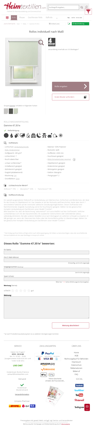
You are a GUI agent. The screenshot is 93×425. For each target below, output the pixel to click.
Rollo (14, 18)
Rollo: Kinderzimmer (12, 150)
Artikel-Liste (55, 24)
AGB (76, 355)
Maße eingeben (61, 86)
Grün (18, 178)
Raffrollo (49, 17)
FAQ (76, 374)
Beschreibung (79, 24)
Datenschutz (76, 365)
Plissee (22, 17)
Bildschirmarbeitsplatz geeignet (59, 159)
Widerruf (76, 371)
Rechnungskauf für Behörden (76, 359)
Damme (12, 106)
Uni (15, 175)
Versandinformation (22, 394)
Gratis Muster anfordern (71, 97)
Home (76, 352)
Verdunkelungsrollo (21, 147)
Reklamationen (76, 368)
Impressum (76, 362)
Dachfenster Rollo (35, 17)
